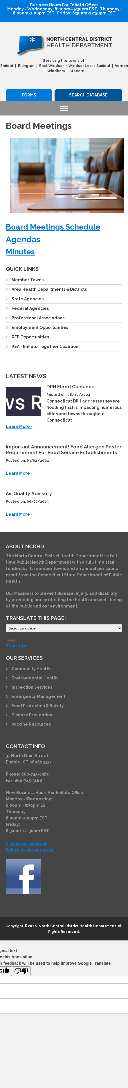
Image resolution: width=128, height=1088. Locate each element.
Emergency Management (38, 696)
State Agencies (28, 299)
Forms (29, 95)
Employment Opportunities (40, 327)
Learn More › (19, 426)
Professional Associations (38, 318)
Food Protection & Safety (38, 705)
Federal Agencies (30, 308)
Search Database (88, 95)
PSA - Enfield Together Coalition (45, 346)
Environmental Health (35, 678)
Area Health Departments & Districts (49, 289)
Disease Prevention (32, 715)
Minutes (20, 251)
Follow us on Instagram (30, 849)
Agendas (23, 239)
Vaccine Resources (31, 724)
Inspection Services (32, 687)
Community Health (31, 668)
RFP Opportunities (30, 337)
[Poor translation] (21, 971)
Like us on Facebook (26, 843)
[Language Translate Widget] (64, 628)
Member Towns (28, 279)
